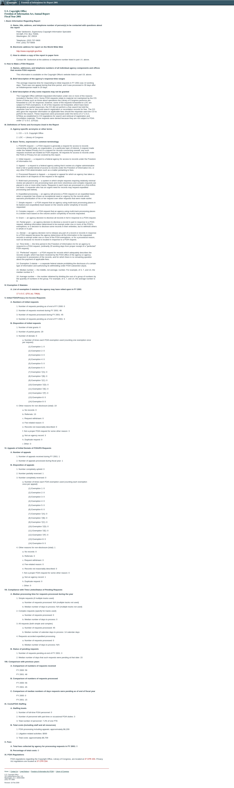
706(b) (37, 294)
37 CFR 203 (89, 759)
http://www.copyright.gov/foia (29, 51)
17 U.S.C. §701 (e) (24, 294)
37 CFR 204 (42, 761)
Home (6, 771)
